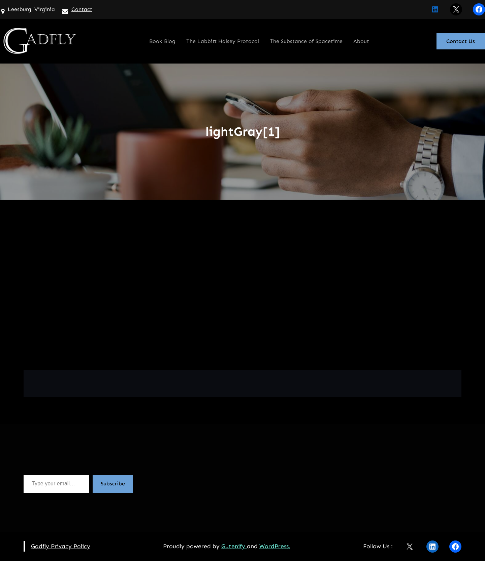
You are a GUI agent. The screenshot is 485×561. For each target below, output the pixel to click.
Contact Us (460, 41)
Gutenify (234, 546)
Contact (81, 9)
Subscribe (113, 483)
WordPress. (274, 546)
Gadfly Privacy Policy (60, 546)
